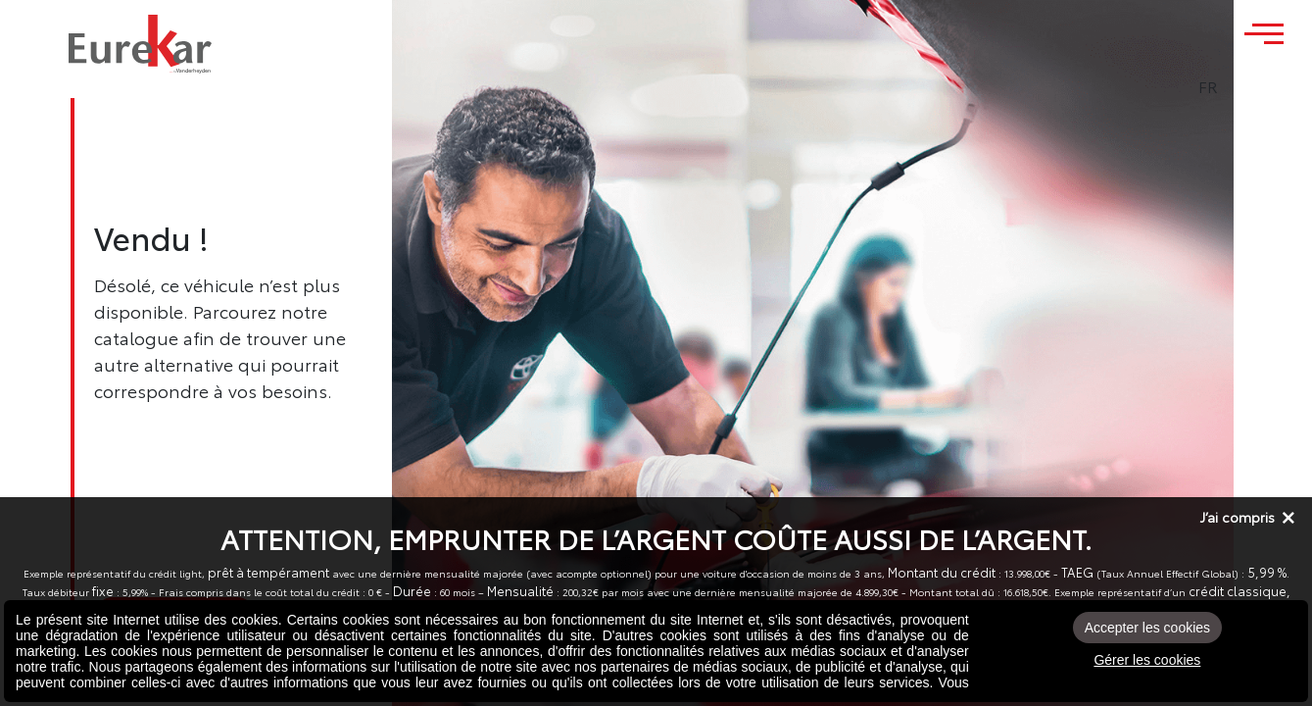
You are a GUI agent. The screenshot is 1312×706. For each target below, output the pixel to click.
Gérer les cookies (1146, 660)
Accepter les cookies (1147, 627)
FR (1262, 86)
